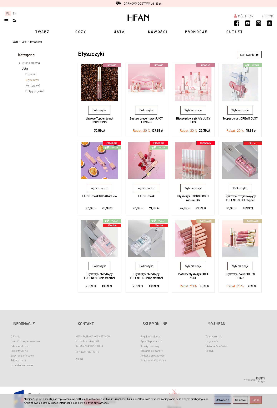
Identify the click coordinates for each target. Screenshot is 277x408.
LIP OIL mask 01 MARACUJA (99, 197)
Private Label (18, 356)
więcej (79, 354)
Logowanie (211, 336)
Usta (25, 68)
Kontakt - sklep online (153, 356)
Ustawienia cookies (22, 360)
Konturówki (32, 85)
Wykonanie (254, 375)
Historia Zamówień (216, 341)
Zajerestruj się (213, 332)
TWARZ (42, 32)
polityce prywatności (96, 402)
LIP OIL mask (146, 197)
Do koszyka (99, 111)
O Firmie (15, 332)
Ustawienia (222, 399)
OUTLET (234, 32)
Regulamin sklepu (150, 332)
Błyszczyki (32, 79)
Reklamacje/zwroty (151, 346)
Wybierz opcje (193, 111)
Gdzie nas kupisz (20, 341)
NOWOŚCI (158, 32)
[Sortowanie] (248, 55)
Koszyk (209, 346)
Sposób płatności (151, 336)
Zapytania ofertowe (22, 351)
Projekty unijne (19, 346)
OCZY (80, 32)
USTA (119, 32)
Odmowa (240, 399)
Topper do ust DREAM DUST (240, 119)
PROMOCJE (196, 32)
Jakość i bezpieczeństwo (25, 336)
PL (8, 13)
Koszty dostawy (149, 341)
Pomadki (30, 74)
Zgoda (255, 399)
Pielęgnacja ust (34, 91)
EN (15, 13)
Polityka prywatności (152, 351)
